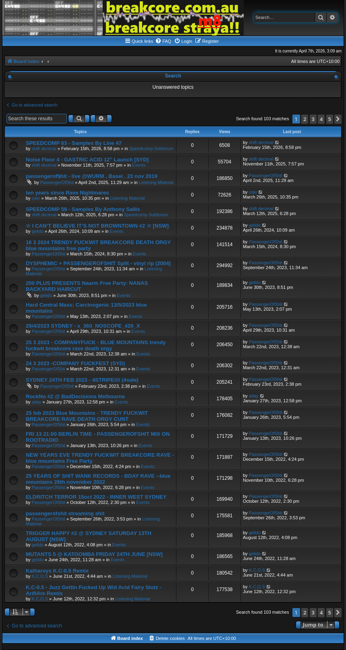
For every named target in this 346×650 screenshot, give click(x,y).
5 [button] (329, 119)
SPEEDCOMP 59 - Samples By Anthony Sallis (83, 209)
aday (36, 401)
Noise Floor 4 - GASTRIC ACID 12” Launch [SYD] (87, 160)
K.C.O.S (40, 576)
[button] (338, 119)
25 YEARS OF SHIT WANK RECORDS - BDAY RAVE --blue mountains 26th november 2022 (98, 479)
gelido (38, 231)
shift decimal (44, 148)
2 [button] (304, 119)
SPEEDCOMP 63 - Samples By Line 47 (74, 143)
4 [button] (321, 119)
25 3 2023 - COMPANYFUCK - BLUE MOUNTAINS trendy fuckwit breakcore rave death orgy (96, 345)
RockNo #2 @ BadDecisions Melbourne (75, 396)
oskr (36, 198)
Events (139, 165)
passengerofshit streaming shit (65, 513)
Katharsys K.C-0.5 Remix (57, 571)
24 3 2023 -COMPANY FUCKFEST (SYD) (75, 363)
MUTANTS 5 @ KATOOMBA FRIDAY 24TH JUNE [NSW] (94, 554)
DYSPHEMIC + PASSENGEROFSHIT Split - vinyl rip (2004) (98, 263)
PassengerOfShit (57, 182)
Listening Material (156, 182)
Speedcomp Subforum (151, 148)
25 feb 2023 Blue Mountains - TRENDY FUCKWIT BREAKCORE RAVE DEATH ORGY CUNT (87, 416)
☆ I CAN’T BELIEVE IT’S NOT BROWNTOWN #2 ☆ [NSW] (97, 226)
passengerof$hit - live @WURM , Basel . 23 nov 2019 (91, 176)
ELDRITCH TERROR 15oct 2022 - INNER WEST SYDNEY (96, 497)
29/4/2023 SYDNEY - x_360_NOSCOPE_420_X (83, 326)
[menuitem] (163, 41)
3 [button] (313, 119)
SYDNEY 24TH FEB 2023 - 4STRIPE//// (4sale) (82, 380)
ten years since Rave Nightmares (67, 193)
